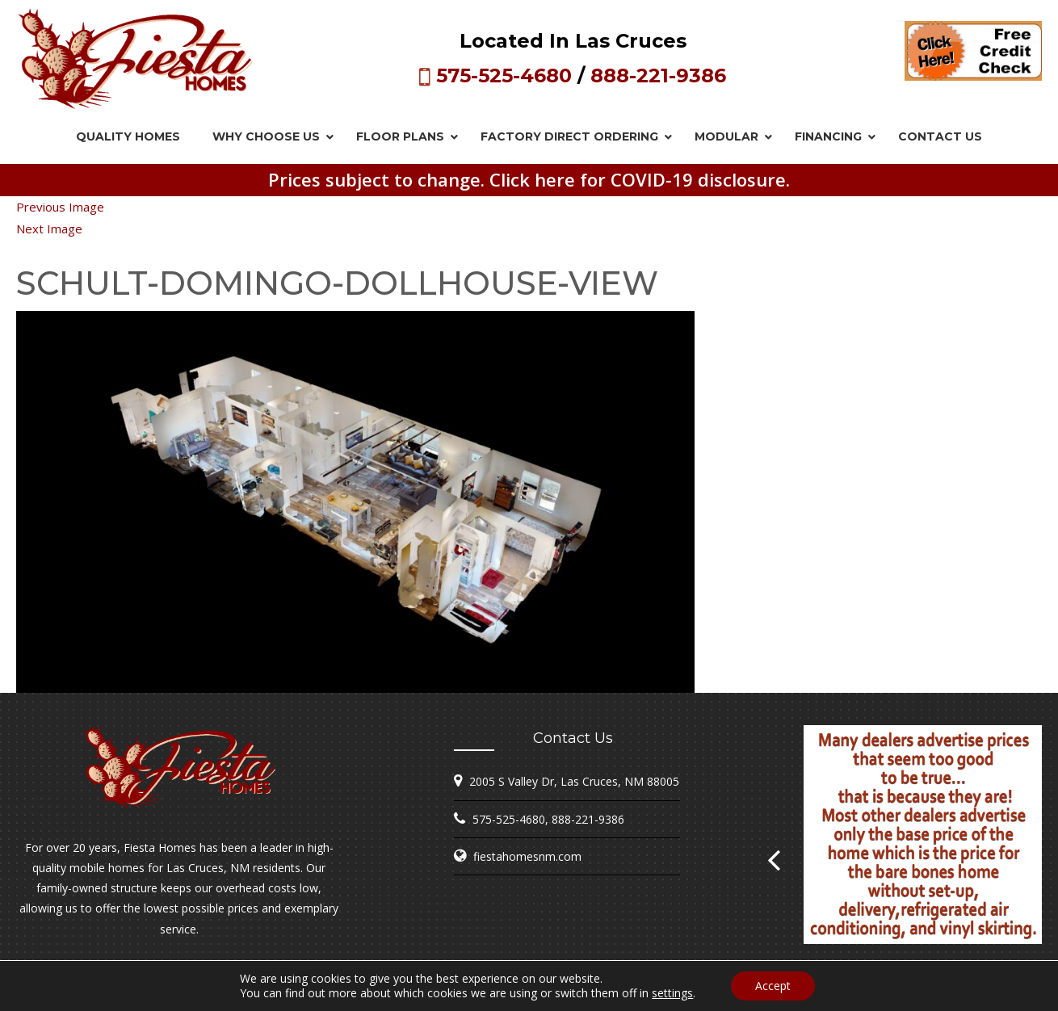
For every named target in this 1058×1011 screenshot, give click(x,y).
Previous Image (60, 207)
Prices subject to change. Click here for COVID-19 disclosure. (529, 179)
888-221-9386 (658, 75)
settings (672, 993)
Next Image (49, 228)
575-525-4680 (504, 75)
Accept (773, 985)
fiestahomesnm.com (527, 856)
